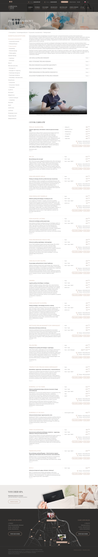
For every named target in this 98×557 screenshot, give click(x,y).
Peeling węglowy (12, 53)
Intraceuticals (12, 82)
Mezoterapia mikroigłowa (14, 73)
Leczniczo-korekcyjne (13, 97)
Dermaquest (10, 92)
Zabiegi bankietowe (12, 118)
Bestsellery (63, 7)
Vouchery (45, 7)
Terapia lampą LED (12, 115)
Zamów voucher (14, 501)
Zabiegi (30, 7)
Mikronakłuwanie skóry (13, 65)
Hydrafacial (11, 58)
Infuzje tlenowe (11, 80)
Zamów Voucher (72, 2)
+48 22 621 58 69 (86, 143)
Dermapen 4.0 (12, 68)
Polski (88, 2)
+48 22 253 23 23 (86, 141)
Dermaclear (11, 60)
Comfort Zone (11, 107)
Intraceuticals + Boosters (14, 85)
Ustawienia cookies (86, 549)
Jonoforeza (10, 110)
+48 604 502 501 (53, 2)
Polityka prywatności (78, 549)
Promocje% (54, 7)
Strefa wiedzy (74, 7)
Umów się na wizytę (15, 533)
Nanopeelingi (12, 48)
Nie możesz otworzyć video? (58, 98)
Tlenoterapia (12, 87)
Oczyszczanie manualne (14, 41)
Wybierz (37, 7)
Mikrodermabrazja (13, 50)
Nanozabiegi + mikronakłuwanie (16, 77)
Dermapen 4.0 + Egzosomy (15, 70)
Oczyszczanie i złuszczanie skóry (15, 39)
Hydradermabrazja (12, 55)
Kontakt (78, 2)
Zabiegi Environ (11, 95)
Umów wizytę (64, 1)
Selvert (9, 105)
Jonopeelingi (11, 100)
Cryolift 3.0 (10, 89)
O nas (83, 7)
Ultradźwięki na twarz (12, 113)
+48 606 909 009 (36, 2)
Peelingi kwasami (12, 46)
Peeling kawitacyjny (13, 43)
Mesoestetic (10, 102)
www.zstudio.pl (17, 553)
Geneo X (10, 63)
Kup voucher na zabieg (75, 146)
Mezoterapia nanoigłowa (14, 75)
